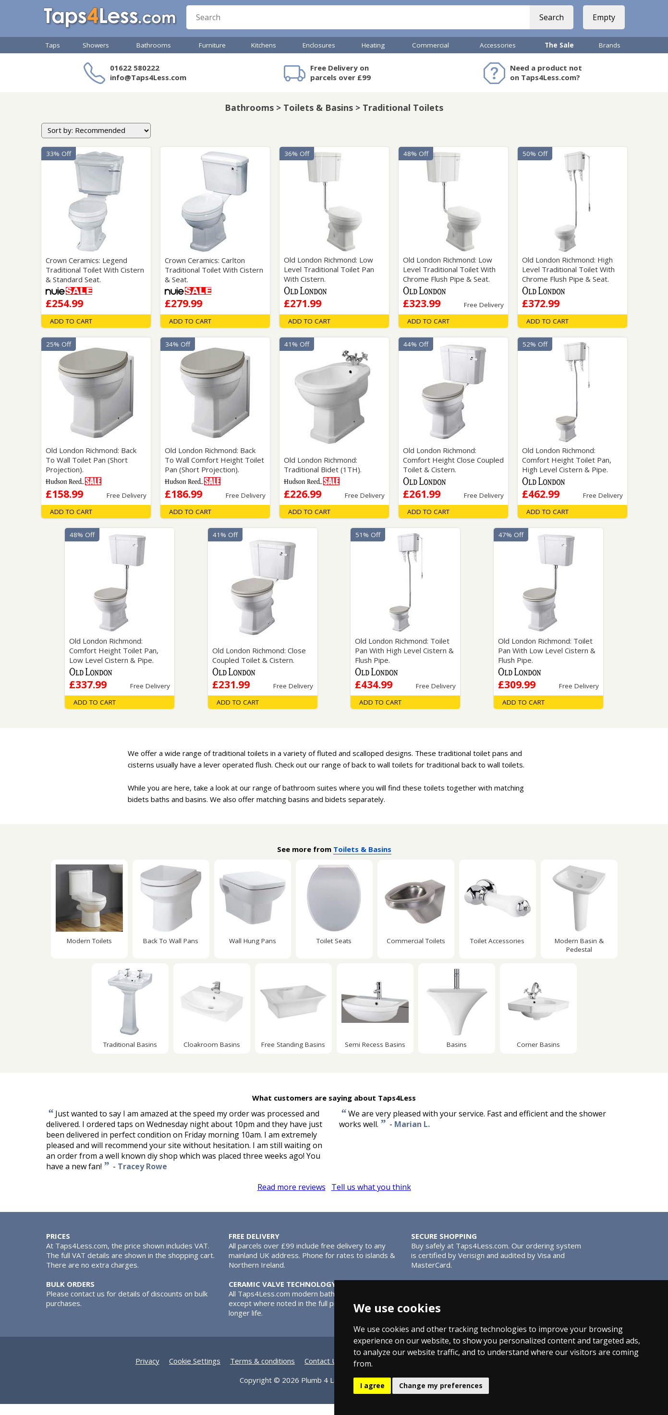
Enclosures (319, 56)
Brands (609, 56)
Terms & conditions (262, 1372)
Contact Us (322, 1372)
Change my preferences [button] (441, 1385)
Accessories (498, 56)
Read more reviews (291, 1198)
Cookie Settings (194, 1372)
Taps (53, 56)
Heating (373, 56)
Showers (96, 56)
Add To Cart (71, 332)
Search (549, 24)
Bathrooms (153, 56)
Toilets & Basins (362, 860)
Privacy (147, 1372)
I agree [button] (372, 1385)
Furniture (212, 56)
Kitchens (263, 56)
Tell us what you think (371, 1198)
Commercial (430, 56)
